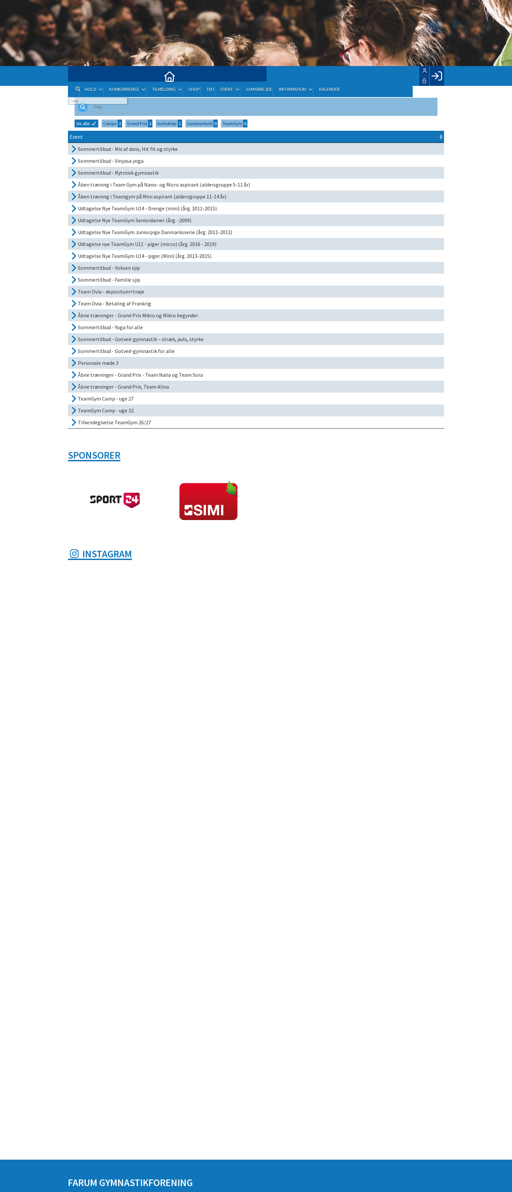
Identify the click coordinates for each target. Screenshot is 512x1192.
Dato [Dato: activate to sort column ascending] (259, 136)
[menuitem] (78, 76)
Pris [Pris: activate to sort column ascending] (377, 136)
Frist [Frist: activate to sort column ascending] (289, 136)
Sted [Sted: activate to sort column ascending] (309, 136)
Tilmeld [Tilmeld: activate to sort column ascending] (402, 136)
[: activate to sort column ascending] (436, 137)
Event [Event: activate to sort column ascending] (76, 136)
